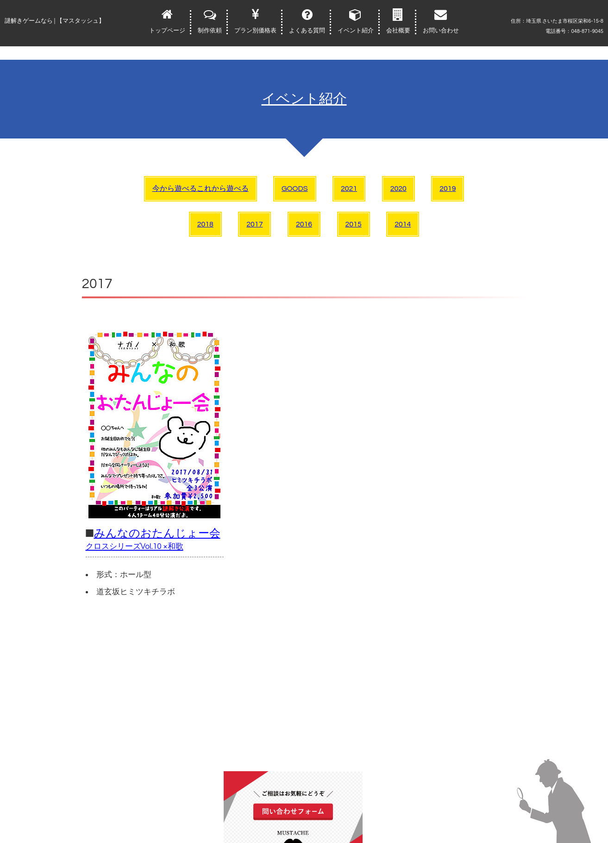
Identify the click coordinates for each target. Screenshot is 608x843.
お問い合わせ (441, 30)
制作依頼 (210, 30)
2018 (205, 224)
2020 (398, 188)
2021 (349, 188)
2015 (353, 224)
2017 (254, 224)
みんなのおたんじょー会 (153, 539)
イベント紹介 (356, 30)
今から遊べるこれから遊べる (200, 188)
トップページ (167, 30)
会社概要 (398, 30)
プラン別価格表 (255, 30)
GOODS (295, 188)
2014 (403, 224)
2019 (447, 188)
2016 (304, 224)
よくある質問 (307, 30)
